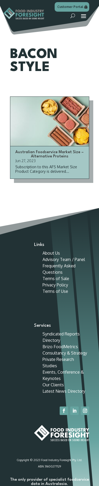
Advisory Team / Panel (64, 259)
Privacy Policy (55, 285)
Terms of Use (55, 291)
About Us (51, 253)
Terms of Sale (56, 278)
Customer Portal (70, 7)
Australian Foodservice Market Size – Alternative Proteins (49, 154)
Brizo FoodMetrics (60, 346)
